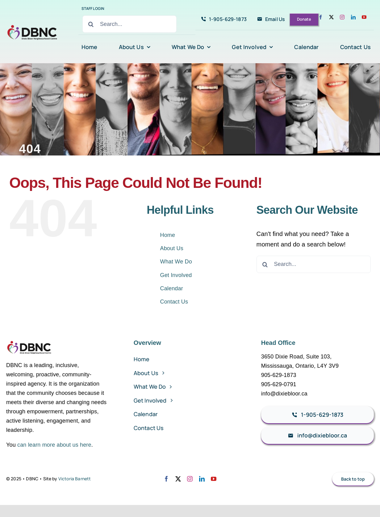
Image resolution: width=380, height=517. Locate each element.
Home (167, 235)
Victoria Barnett (74, 479)
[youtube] (364, 17)
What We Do (176, 261)
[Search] (91, 24)
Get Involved (176, 275)
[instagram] (342, 17)
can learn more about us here (54, 445)
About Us (171, 248)
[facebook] (320, 17)
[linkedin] (353, 17)
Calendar (171, 288)
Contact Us (174, 302)
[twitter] (331, 17)
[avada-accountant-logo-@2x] (32, 26)
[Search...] (129, 24)
